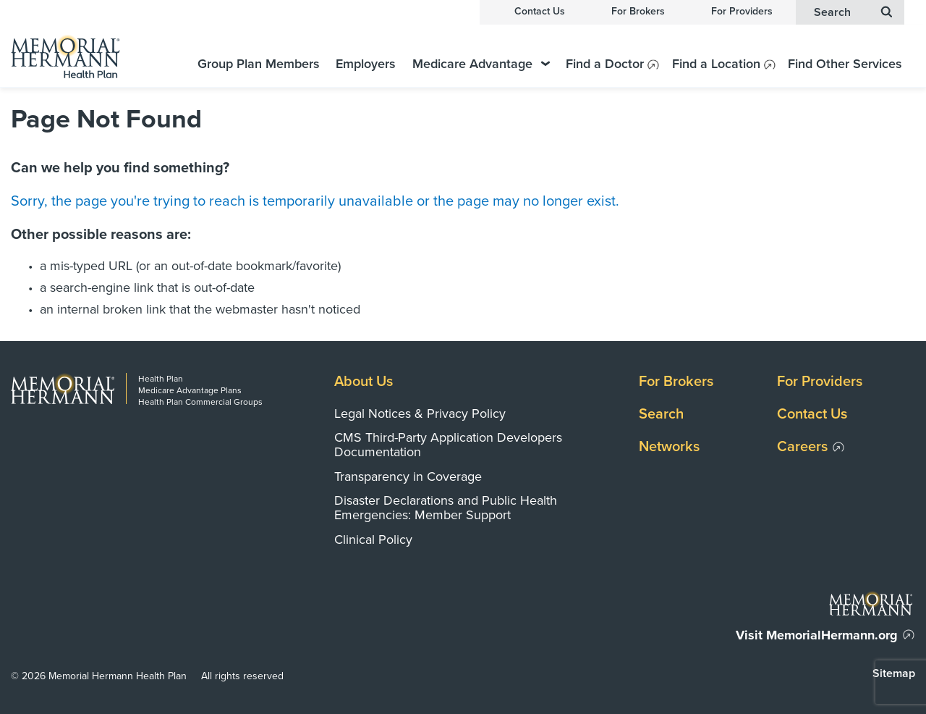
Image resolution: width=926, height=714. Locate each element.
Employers (366, 64)
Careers (802, 446)
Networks (669, 446)
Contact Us (539, 11)
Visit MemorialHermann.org (817, 635)
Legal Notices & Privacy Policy (420, 413)
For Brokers (638, 11)
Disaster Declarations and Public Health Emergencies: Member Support (445, 507)
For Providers (742, 11)
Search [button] (853, 12)
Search (661, 414)
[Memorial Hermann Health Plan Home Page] (83, 56)
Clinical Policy (373, 539)
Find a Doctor (605, 64)
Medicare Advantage (481, 64)
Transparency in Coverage (408, 476)
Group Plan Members (258, 64)
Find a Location (716, 64)
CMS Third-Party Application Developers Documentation (448, 444)
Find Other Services (845, 64)
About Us (363, 381)
